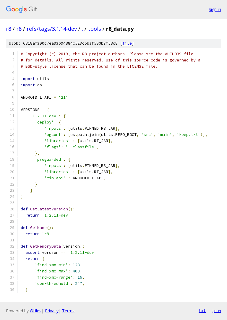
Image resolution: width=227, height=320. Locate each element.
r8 (8, 28)
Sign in (215, 9)
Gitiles (35, 310)
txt (202, 310)
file (127, 43)
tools (94, 28)
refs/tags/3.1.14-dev (52, 28)
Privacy (52, 310)
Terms (68, 310)
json (216, 310)
